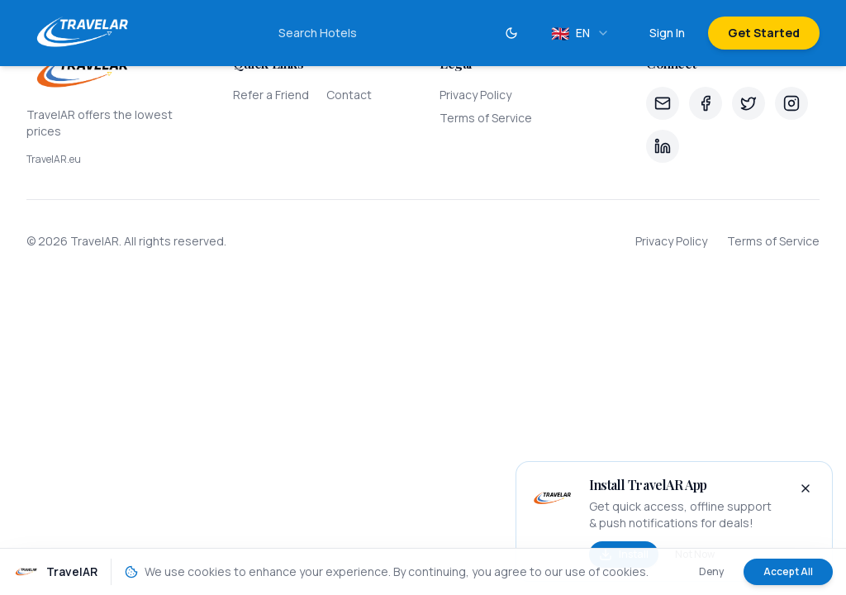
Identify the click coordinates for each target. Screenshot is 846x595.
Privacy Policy (475, 94)
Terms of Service (486, 118)
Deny (711, 571)
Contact (349, 94)
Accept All (788, 571)
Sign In (667, 32)
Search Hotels (317, 32)
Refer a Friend (271, 94)
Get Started (764, 32)
